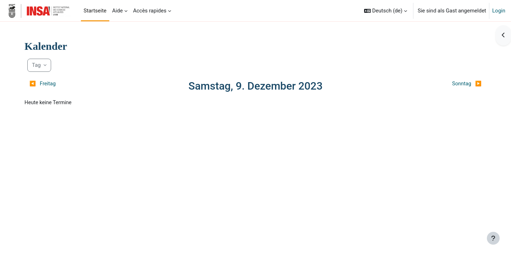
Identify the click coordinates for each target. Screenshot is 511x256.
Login (498, 10)
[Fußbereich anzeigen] (493, 238)
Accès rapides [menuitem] (149, 10)
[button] (385, 10)
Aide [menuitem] (117, 10)
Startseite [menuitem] (95, 10)
